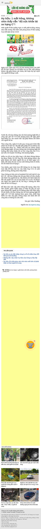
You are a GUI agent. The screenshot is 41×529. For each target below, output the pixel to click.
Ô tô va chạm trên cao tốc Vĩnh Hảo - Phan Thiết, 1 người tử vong (9, 504)
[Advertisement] (20, 227)
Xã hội (3, 16)
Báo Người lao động (34, 205)
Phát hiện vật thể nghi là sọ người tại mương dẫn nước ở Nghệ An (9, 484)
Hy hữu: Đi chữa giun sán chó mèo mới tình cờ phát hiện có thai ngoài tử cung (21, 262)
